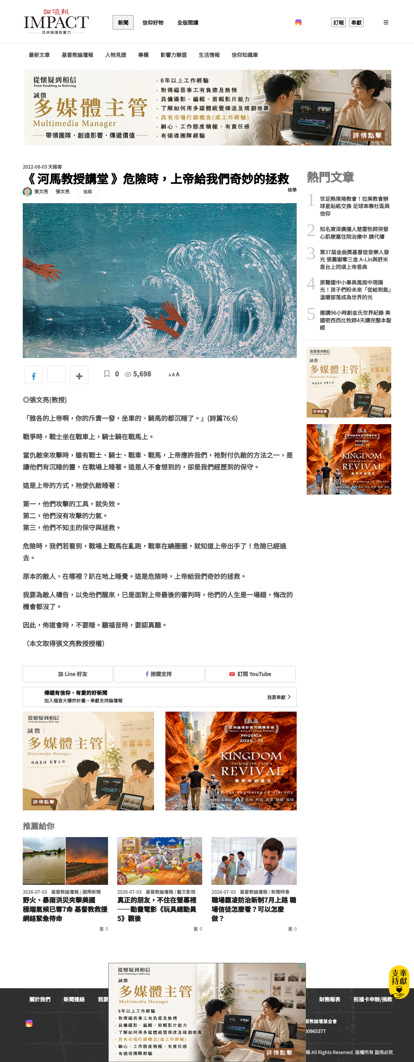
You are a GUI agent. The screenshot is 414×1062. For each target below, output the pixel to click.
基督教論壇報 (77, 54)
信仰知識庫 (245, 54)
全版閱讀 (187, 22)
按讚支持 (159, 674)
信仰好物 (152, 22)
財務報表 (329, 999)
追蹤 (87, 191)
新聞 (123, 22)
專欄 (143, 54)
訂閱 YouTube (250, 674)
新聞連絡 (74, 999)
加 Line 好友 (67, 674)
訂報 (338, 22)
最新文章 (39, 54)
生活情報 (209, 54)
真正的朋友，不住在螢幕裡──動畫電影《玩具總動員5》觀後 (156, 909)
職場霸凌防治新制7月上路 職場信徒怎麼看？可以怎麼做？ (253, 909)
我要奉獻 (279, 697)
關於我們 (39, 999)
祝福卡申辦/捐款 (372, 999)
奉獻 (356, 22)
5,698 (138, 373)
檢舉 (292, 189)
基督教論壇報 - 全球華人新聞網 (56, 22)
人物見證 (115, 54)
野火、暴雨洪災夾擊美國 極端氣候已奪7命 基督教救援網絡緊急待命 (65, 909)
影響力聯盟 (173, 54)
